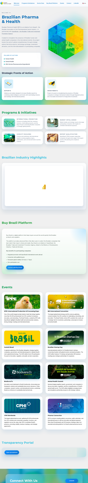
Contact (69, 3)
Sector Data (40, 3)
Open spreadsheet (11, 452)
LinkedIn (76, 3)
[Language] (85, 3)
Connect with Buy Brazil (15, 267)
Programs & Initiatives (28, 3)
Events (62, 3)
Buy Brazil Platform (52, 3)
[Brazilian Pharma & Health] (6, 3)
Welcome (16, 3)
